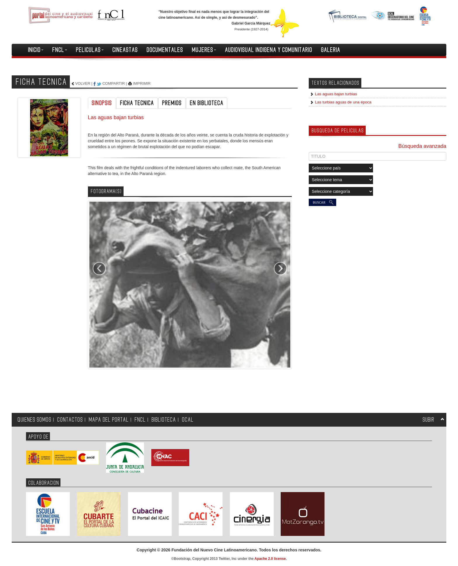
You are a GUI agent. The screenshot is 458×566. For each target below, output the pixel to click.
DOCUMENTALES (165, 50)
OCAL (188, 420)
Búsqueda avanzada (422, 146)
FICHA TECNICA (137, 103)
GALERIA (330, 50)
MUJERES (204, 50)
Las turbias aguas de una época (342, 102)
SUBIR (428, 420)
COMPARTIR (113, 83)
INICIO (36, 50)
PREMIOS (172, 103)
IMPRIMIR (142, 83)
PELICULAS (90, 50)
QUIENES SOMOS (34, 420)
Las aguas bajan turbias (335, 94)
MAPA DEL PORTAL (109, 420)
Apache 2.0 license (270, 559)
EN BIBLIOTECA (206, 103)
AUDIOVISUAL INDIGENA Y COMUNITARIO (268, 50)
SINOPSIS (102, 103)
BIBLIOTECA (164, 420)
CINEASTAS (125, 50)
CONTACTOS (70, 420)
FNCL (59, 50)
